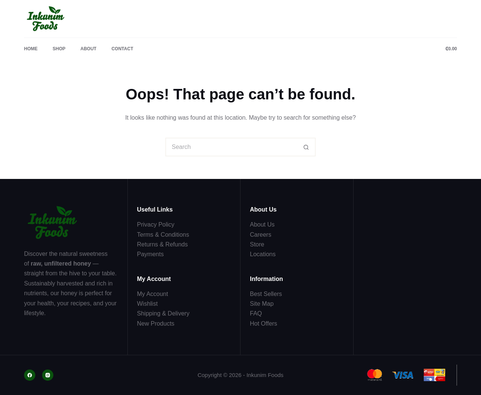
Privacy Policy (156, 224)
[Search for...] (231, 147)
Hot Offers (263, 323)
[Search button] (306, 147)
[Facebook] (29, 375)
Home (31, 48)
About (88, 48)
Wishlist (147, 303)
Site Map (262, 303)
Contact (122, 48)
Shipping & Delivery (163, 313)
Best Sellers (266, 294)
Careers (260, 234)
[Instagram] (47, 375)
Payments (150, 254)
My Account (152, 294)
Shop (59, 48)
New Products (156, 323)
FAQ (256, 313)
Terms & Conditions (163, 234)
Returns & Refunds (162, 244)
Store (257, 244)
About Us (262, 224)
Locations (263, 254)
